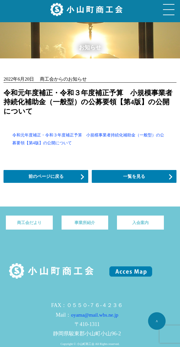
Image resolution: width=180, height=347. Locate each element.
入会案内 (140, 222)
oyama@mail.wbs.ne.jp (94, 315)
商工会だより (29, 222)
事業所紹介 (84, 222)
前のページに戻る (46, 176)
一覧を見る (134, 176)
